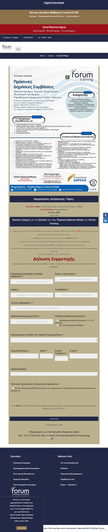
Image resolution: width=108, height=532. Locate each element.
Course (51, 56)
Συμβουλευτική (67, 479)
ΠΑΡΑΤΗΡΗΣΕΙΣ (18, 369)
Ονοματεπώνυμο (20, 350)
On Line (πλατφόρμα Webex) (71, 325)
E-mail (74, 350)
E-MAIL (15, 289)
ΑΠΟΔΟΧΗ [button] (22, 528)
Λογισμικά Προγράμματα (71, 474)
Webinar (64, 468)
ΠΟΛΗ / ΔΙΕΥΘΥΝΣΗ (66, 273)
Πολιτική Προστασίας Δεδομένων (62, 528)
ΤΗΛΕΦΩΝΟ (62, 289)
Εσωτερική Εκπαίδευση (23, 474)
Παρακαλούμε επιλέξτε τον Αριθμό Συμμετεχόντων (37, 334)
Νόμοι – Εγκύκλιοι (69, 485)
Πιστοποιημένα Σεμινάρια (24, 485)
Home (42, 56)
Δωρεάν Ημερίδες (21, 479)
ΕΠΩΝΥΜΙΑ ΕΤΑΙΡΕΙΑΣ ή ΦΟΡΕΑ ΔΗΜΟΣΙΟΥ (27, 275)
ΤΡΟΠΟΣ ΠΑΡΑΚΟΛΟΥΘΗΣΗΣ (70, 316)
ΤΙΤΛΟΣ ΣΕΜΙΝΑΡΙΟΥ (22, 303)
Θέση (43, 350)
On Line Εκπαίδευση (69, 463)
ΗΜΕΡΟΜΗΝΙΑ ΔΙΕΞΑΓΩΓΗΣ (25, 316)
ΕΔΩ (18, 405)
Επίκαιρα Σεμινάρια (21, 463)
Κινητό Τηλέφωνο (61, 352)
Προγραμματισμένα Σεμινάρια (26, 468)
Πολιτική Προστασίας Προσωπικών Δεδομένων (35, 384)
